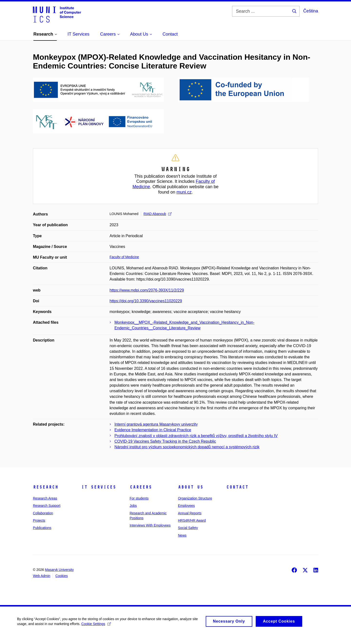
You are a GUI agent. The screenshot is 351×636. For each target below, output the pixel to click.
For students (139, 498)
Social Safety (188, 528)
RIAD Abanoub (158, 214)
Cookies (61, 576)
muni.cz (184, 192)
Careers (141, 487)
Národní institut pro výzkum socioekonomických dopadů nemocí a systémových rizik (187, 447)
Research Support (46, 506)
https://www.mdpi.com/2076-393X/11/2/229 (147, 290)
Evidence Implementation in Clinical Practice (153, 430)
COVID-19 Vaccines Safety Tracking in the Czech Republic (165, 441)
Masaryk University (59, 570)
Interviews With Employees (150, 525)
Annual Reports (190, 513)
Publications (42, 528)
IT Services (98, 487)
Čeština (310, 11)
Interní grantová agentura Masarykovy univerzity (156, 424)
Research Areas (45, 498)
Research (45, 487)
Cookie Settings (96, 626)
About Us (190, 487)
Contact (237, 487)
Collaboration (43, 513)
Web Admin (41, 576)
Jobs (133, 506)
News (182, 535)
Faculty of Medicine (124, 257)
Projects (39, 520)
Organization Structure (195, 498)
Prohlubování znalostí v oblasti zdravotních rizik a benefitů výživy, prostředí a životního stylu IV (196, 436)
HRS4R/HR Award (192, 520)
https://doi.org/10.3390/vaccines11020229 (146, 301)
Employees (186, 506)
